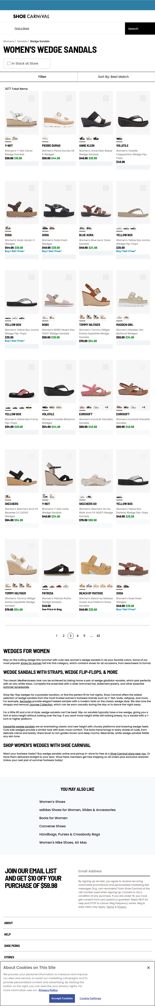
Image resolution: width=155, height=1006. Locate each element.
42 (98, 636)
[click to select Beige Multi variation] (96, 586)
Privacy (121, 907)
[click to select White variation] (8, 138)
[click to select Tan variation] (59, 407)
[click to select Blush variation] (110, 586)
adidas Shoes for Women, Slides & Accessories (77, 810)
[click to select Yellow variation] (29, 407)
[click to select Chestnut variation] (52, 317)
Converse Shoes (52, 826)
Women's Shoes (52, 801)
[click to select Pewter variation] (52, 586)
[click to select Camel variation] (82, 586)
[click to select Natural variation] (89, 138)
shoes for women (31, 663)
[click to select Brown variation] (8, 228)
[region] (77, 983)
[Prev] (6, 635)
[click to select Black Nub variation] (45, 497)
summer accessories (16, 687)
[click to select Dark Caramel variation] (126, 317)
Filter (38, 77)
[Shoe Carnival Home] (31, 16)
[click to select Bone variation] (52, 407)
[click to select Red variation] (8, 407)
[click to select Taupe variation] (119, 228)
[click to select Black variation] (82, 138)
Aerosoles (26, 701)
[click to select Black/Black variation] (45, 228)
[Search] (140, 28)
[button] (16, 28)
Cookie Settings (90, 998)
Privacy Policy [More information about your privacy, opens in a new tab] (48, 990)
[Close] (148, 967)
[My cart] (149, 16)
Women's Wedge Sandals (50, 49)
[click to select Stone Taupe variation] (119, 407)
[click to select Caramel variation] (82, 317)
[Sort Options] (116, 77)
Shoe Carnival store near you (128, 753)
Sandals (22, 41)
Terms (110, 907)
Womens (8, 41)
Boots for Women (53, 818)
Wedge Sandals (39, 41)
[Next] (148, 635)
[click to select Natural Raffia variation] (119, 317)
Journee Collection (40, 704)
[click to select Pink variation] (82, 407)
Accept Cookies (62, 998)
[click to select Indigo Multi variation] (89, 586)
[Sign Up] (146, 871)
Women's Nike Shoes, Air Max (63, 842)
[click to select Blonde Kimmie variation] (52, 497)
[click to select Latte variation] (15, 138)
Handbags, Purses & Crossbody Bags (69, 834)
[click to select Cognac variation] (52, 228)
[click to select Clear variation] (45, 138)
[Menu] (6, 16)
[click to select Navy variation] (96, 317)
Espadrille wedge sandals (19, 726)
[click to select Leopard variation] (96, 138)
